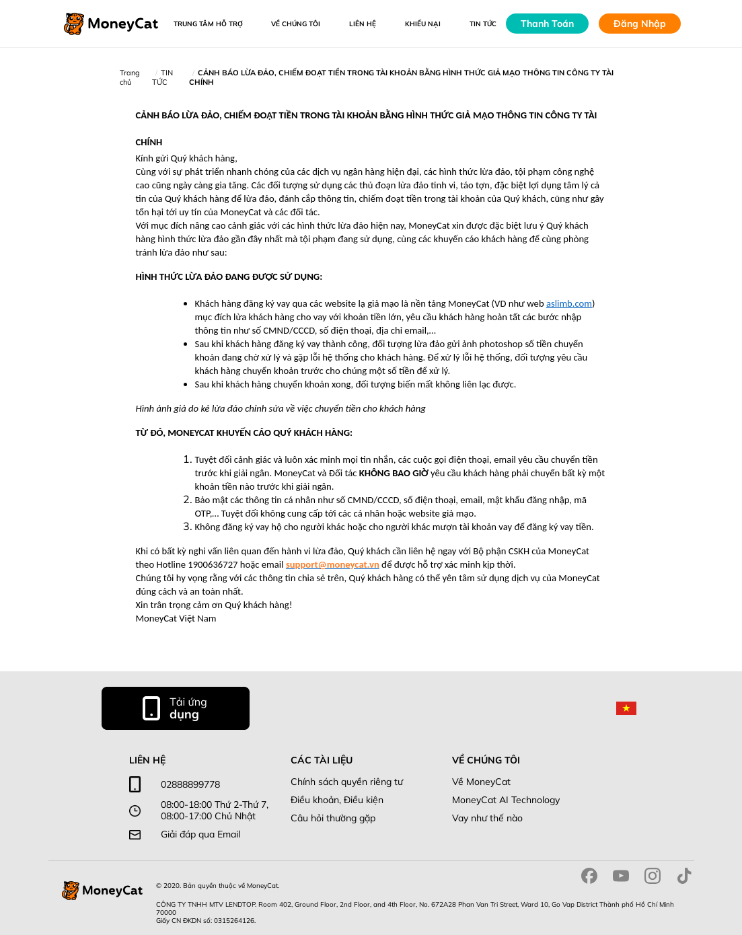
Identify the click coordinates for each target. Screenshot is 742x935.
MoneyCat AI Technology (506, 800)
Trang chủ (130, 77)
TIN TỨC (162, 77)
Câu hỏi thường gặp (333, 818)
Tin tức (483, 24)
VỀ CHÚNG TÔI (295, 24)
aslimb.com (569, 303)
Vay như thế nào (487, 818)
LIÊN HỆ (362, 24)
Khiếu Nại (423, 24)
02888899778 (190, 784)
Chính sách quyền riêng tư (347, 782)
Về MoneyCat (481, 782)
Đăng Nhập (640, 23)
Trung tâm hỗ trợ (208, 24)
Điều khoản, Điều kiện (337, 800)
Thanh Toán (547, 23)
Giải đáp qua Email (200, 834)
